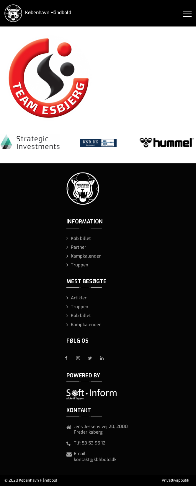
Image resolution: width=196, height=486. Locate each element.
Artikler (78, 298)
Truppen (79, 265)
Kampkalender (86, 256)
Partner (78, 247)
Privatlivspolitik (175, 480)
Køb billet (81, 238)
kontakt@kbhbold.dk (95, 459)
